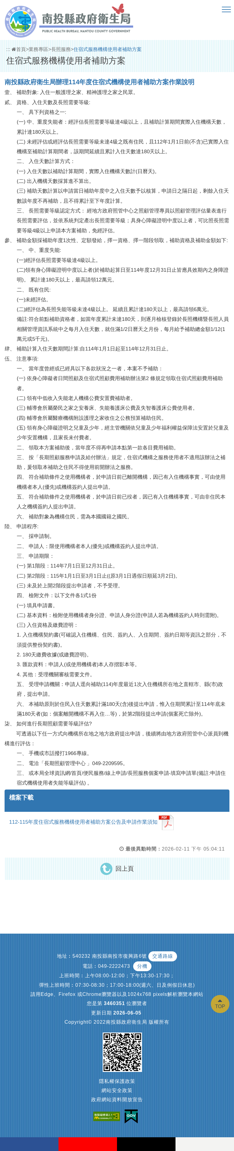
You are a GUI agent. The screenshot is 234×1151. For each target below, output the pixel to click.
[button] (226, 10)
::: (8, 49)
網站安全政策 (117, 1090)
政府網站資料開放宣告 (117, 1099)
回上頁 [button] (124, 868)
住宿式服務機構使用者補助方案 (107, 49)
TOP (220, 1006)
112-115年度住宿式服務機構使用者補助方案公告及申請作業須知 (91, 822)
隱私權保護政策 (117, 1081)
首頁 (19, 49)
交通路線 (162, 956)
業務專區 (38, 49)
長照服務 (61, 49)
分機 (142, 966)
